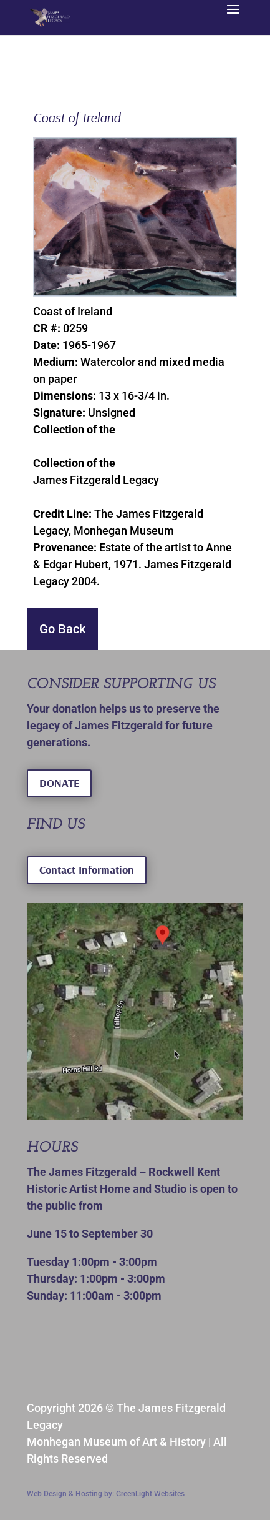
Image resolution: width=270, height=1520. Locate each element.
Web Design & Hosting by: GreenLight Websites (106, 1493)
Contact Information (86, 869)
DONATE (59, 783)
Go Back (62, 628)
